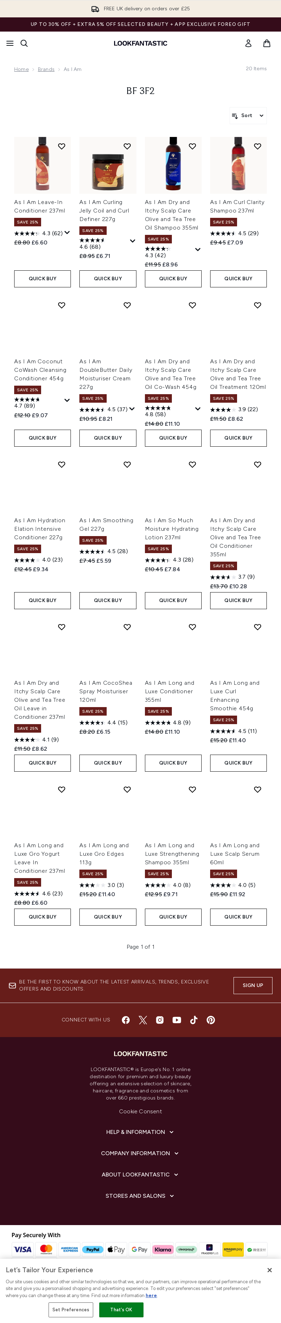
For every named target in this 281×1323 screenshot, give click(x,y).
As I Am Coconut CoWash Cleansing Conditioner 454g (40, 370)
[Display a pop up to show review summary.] (67, 233)
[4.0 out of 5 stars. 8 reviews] (168, 885)
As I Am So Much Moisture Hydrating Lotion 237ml (172, 529)
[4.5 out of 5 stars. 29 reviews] (234, 233)
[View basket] (266, 43)
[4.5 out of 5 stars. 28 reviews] (103, 551)
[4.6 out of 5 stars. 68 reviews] (103, 244)
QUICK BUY (43, 279)
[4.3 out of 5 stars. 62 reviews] (38, 233)
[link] (248, 43)
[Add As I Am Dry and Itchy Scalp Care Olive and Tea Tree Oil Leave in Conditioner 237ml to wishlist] (61, 626)
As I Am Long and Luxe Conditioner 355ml (170, 691)
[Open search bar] (24, 43)
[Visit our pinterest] (210, 1020)
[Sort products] (248, 115)
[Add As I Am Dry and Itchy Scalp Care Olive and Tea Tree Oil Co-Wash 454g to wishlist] (192, 305)
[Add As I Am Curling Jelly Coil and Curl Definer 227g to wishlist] (127, 146)
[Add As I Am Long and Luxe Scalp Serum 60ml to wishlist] (257, 789)
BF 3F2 (140, 92)
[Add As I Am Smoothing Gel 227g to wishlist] (127, 464)
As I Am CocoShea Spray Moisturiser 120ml (106, 691)
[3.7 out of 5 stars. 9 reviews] (232, 577)
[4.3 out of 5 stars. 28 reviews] (169, 560)
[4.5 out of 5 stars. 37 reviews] (103, 410)
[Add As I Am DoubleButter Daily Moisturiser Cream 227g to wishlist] (127, 305)
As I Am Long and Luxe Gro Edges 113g (104, 854)
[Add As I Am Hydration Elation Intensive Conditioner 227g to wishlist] (61, 464)
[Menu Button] (10, 43)
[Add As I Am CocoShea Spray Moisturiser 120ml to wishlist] (127, 626)
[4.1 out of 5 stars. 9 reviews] (36, 739)
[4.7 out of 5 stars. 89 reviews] (38, 403)
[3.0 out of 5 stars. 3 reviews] (101, 885)
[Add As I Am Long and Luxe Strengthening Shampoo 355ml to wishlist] (192, 789)
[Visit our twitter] (142, 1020)
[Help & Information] (140, 1132)
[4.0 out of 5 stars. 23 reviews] (38, 560)
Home (21, 69)
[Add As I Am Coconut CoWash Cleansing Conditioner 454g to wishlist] (61, 305)
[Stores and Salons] (140, 1196)
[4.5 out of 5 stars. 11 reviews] (233, 731)
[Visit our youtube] (176, 1020)
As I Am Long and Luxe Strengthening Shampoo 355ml (172, 854)
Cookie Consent (140, 1111)
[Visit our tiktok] (193, 1020)
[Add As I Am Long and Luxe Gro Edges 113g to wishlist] (127, 789)
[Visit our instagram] (159, 1020)
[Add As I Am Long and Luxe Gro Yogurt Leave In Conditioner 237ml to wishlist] (61, 789)
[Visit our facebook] (125, 1020)
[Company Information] (140, 1153)
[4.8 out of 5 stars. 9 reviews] (168, 722)
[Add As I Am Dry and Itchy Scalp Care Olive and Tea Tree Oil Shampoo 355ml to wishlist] (192, 146)
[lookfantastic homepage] (140, 43)
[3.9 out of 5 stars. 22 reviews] (234, 410)
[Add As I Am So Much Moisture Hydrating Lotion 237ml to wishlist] (192, 464)
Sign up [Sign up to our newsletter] (253, 985)
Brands (46, 69)
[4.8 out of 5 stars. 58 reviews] (169, 412)
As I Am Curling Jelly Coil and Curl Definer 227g (104, 210)
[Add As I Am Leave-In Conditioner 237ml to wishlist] (61, 146)
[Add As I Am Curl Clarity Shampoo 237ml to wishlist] (257, 146)
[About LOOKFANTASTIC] (141, 1175)
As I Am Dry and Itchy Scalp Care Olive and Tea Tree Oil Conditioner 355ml (235, 537)
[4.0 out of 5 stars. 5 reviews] (232, 885)
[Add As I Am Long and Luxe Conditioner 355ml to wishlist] (192, 626)
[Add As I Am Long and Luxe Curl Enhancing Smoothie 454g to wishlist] (257, 626)
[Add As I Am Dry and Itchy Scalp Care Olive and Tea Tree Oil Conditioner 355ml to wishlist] (257, 464)
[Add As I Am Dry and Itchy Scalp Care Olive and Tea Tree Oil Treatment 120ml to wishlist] (257, 305)
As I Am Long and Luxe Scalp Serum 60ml (235, 854)
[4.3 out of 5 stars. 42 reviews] (169, 253)
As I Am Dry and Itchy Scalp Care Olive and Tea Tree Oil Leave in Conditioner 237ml (39, 699)
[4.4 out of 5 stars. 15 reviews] (103, 722)
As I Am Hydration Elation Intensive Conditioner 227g (40, 529)
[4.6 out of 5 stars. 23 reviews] (38, 893)
